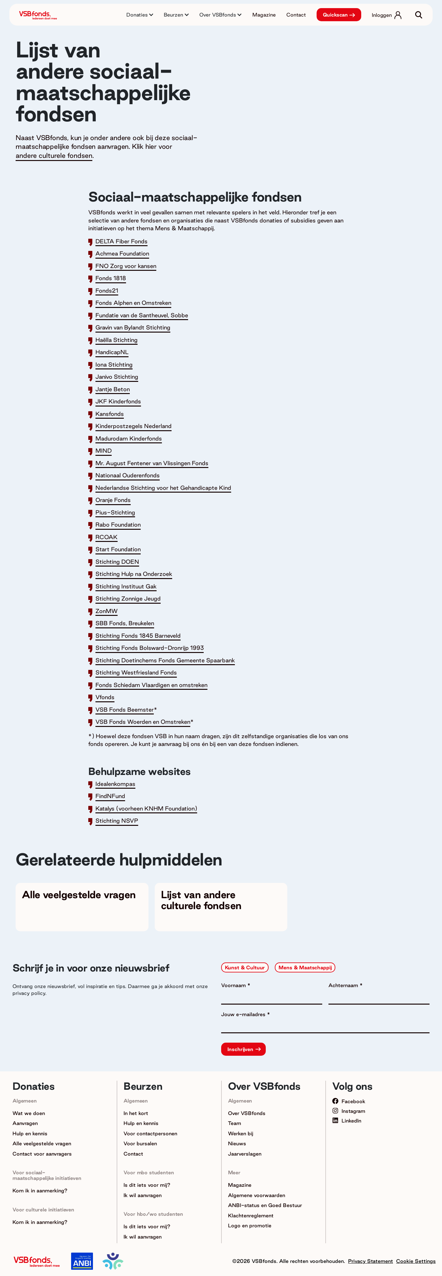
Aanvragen (25, 1123)
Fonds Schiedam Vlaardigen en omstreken (151, 685)
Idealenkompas (115, 784)
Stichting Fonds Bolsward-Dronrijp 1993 (149, 648)
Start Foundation (118, 549)
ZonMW (106, 611)
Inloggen (382, 15)
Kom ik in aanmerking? (39, 1190)
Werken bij (240, 1133)
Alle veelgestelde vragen (41, 1143)
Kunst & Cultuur (245, 967)
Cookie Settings (416, 1261)
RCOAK (106, 537)
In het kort (136, 1113)
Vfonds (104, 697)
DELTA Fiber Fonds (121, 241)
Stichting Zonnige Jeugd (128, 598)
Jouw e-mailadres (244, 1014)
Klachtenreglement (251, 1215)
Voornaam (234, 985)
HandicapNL (112, 352)
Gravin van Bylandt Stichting (132, 327)
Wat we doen (28, 1113)
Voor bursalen (140, 1143)
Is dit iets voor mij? (147, 1185)
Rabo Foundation (118, 524)
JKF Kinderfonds (118, 401)
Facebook (348, 1101)
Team (234, 1123)
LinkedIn (346, 1120)
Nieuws (237, 1143)
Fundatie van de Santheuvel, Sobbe (141, 315)
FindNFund (110, 796)
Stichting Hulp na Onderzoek (133, 574)
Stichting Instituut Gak (126, 586)
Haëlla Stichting (116, 340)
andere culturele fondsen (54, 155)
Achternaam (344, 985)
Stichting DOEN (117, 561)
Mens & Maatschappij (305, 967)
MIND (103, 450)
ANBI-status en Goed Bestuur (265, 1205)
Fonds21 (106, 290)
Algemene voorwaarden (256, 1195)
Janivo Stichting (116, 376)
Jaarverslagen (244, 1154)
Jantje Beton (112, 389)
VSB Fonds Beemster (124, 709)
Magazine (264, 14)
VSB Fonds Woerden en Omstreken (142, 721)
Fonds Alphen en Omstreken (133, 303)
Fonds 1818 (110, 278)
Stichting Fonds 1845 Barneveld (138, 635)
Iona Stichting (114, 364)
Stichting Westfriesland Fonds (136, 672)
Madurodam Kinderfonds (128, 438)
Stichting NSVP (116, 820)
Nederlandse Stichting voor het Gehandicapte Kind (163, 488)
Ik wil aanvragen (143, 1195)
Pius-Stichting (115, 512)
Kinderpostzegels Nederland (133, 426)
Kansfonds (109, 414)
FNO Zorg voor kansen (125, 266)
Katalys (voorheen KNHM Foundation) (146, 808)
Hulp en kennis (29, 1133)
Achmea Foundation (122, 253)
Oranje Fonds (113, 500)
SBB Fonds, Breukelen (124, 623)
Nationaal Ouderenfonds (127, 475)
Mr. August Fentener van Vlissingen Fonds (151, 463)
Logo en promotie (249, 1225)
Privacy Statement (370, 1261)
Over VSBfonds (246, 1113)
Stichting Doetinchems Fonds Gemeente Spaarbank (165, 660)
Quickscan (335, 14)
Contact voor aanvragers (42, 1154)
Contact (296, 14)
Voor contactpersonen (150, 1133)
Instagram (348, 1111)
